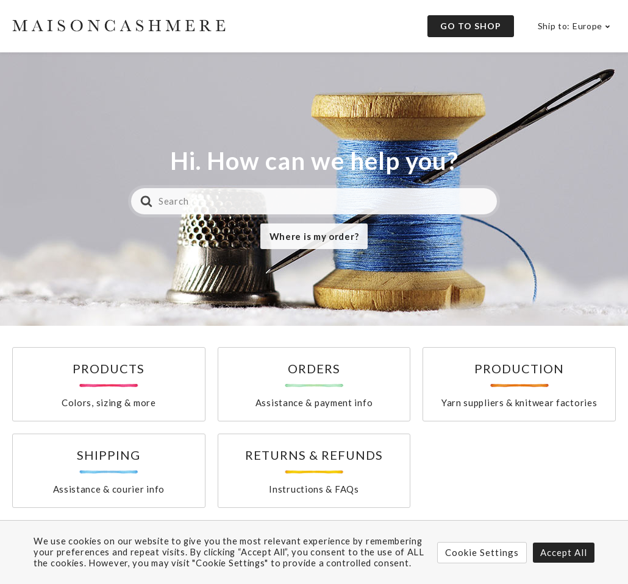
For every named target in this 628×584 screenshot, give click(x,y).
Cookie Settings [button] (482, 552)
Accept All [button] (563, 552)
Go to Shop (470, 26)
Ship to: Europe (570, 26)
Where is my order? (314, 236)
